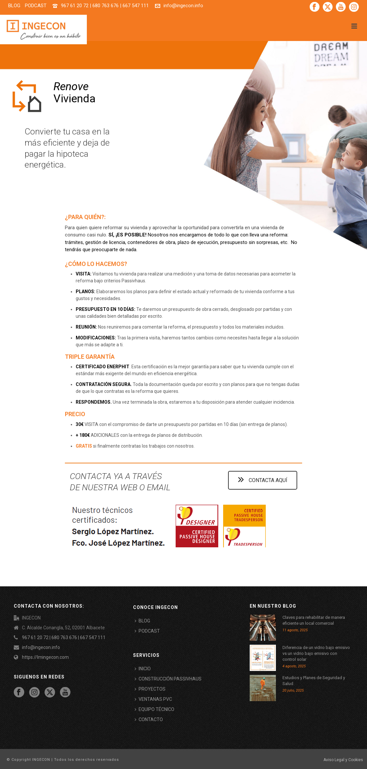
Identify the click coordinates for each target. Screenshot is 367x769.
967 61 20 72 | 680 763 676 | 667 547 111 (105, 6)
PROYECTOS (150, 689)
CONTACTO (149, 719)
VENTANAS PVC (153, 699)
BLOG (142, 620)
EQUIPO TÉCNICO (154, 709)
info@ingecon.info (183, 6)
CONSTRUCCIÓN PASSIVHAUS (168, 678)
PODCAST (147, 631)
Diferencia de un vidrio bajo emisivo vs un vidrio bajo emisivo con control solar (316, 653)
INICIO (143, 668)
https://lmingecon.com (45, 657)
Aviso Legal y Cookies (343, 760)
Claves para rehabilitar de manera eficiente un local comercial (313, 620)
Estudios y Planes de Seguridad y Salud (313, 680)
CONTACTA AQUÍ (262, 480)
